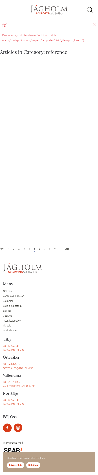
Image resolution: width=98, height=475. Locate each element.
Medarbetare (10, 330)
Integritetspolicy (12, 320)
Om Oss (7, 291)
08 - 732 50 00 (11, 346)
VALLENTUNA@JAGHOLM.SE (19, 386)
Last (67, 248)
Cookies (7, 315)
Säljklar (7, 310)
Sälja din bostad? (12, 306)
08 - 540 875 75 (11, 364)
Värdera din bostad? (14, 296)
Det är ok (33, 465)
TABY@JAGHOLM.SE (14, 350)
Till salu (7, 325)
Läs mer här (15, 465)
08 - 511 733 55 (11, 382)
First (2, 248)
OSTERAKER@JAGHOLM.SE (18, 368)
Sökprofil (8, 301)
